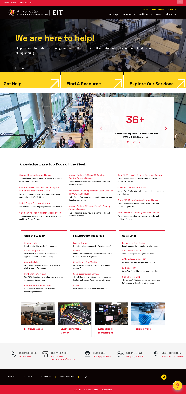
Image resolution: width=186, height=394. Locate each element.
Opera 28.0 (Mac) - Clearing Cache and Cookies (138, 200)
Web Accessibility (91, 390)
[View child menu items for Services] (134, 14)
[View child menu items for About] (175, 14)
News (158, 14)
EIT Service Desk (33, 328)
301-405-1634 (25, 356)
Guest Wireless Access (132, 250)
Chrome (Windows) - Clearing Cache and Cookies (41, 212)
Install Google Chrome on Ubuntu (35, 203)
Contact (146, 9)
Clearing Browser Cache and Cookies (35, 175)
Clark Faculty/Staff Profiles (85, 262)
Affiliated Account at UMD (134, 259)
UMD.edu (77, 390)
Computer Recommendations (38, 285)
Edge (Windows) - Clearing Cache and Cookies (138, 212)
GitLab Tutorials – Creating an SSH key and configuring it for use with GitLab (39, 189)
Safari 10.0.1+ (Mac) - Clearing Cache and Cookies (140, 175)
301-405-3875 (57, 356)
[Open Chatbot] (177, 385)
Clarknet (77, 250)
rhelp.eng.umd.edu (135, 356)
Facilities (143, 14)
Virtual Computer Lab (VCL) (37, 250)
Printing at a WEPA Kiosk (35, 273)
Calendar (171, 9)
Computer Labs (31, 262)
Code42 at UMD (129, 268)
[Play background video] (23, 68)
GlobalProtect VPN (131, 276)
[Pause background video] (16, 68)
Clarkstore (46, 376)
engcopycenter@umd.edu (63, 359)
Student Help (30, 243)
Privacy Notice (106, 390)
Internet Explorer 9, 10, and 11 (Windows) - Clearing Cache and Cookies (87, 177)
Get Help (113, 14)
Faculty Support (81, 243)
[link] (92, 80)
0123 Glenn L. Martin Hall (173, 356)
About (169, 14)
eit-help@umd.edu (102, 356)
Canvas (76, 285)
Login (85, 376)
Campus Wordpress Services (86, 273)
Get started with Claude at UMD (132, 187)
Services (126, 14)
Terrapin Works (143, 328)
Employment (158, 9)
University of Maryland (18, 3)
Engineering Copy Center (133, 243)
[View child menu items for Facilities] (150, 14)
